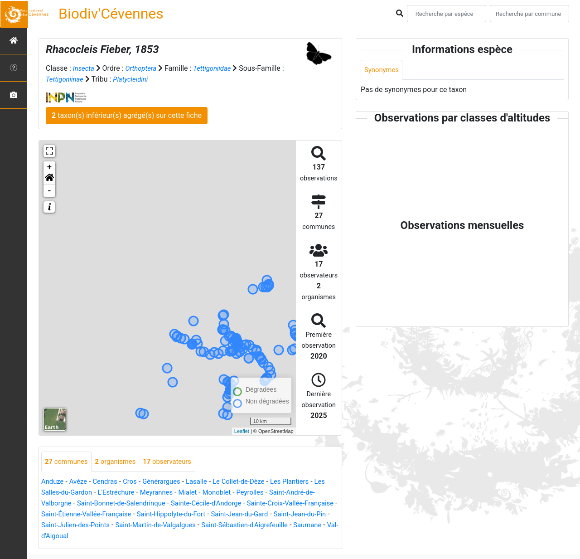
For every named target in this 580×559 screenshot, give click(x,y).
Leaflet (241, 431)
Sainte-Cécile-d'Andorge (228, 504)
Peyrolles (278, 493)
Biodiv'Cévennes (111, 13)
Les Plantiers (306, 482)
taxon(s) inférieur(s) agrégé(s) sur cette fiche (127, 115)
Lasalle (206, 482)
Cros (135, 482)
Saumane (103, 536)
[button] (49, 179)
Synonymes (382, 70)
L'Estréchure (135, 493)
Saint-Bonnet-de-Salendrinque (136, 504)
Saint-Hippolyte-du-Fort (218, 514)
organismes (120, 461)
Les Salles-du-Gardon (75, 493)
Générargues (169, 482)
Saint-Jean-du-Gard (291, 514)
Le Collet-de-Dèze (252, 482)
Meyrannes (178, 493)
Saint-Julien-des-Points (140, 525)
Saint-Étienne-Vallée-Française (126, 514)
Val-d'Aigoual (145, 536)
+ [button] (49, 167)
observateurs (176, 461)
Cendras (109, 482)
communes (68, 461)
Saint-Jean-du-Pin (69, 525)
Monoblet (242, 493)
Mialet (211, 493)
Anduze (53, 482)
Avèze (80, 482)
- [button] (49, 190)
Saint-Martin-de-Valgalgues (226, 525)
